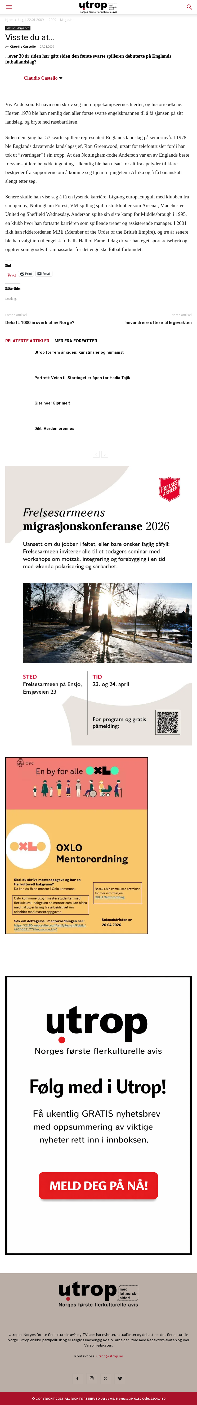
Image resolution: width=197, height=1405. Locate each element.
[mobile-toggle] (9, 7)
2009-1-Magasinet (62, 19)
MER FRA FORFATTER (76, 340)
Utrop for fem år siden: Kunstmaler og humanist (79, 352)
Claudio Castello (23, 46)
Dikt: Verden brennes (54, 428)
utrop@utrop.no (109, 1356)
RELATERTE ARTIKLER (27, 340)
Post (11, 274)
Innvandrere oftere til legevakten (158, 322)
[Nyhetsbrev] (98, 1253)
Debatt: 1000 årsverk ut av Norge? (39, 322)
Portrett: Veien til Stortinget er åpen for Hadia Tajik (82, 377)
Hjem (9, 19)
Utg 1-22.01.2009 (31, 19)
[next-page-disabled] (104, 454)
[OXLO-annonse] (76, 932)
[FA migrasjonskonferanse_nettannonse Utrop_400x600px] (98, 744)
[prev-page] (96, 454)
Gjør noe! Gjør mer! (52, 403)
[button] (189, 7)
